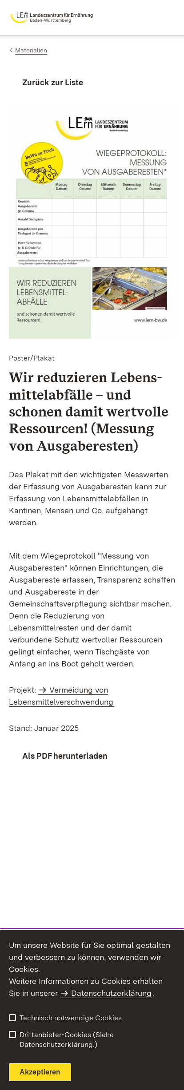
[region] (92, 601)
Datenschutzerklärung (111, 993)
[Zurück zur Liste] (46, 82)
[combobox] (136, 18)
